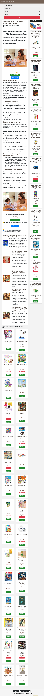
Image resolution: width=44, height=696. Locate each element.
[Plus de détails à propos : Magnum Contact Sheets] (22, 645)
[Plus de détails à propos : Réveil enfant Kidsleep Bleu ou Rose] (22, 528)
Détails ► (8, 348)
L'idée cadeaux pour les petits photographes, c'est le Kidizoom (35, 160)
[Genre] (22, 5)
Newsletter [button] (16, 691)
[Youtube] (29, 691)
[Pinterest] (26, 691)
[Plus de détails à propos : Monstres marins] (8, 600)
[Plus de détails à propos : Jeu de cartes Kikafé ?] (8, 504)
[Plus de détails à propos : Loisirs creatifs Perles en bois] (8, 430)
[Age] (22, 11)
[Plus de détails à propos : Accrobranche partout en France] (22, 406)
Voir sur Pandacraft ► (15, 74)
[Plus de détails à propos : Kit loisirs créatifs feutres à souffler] (8, 334)
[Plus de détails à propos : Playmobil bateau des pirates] (22, 430)
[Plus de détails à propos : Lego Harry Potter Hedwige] (22, 576)
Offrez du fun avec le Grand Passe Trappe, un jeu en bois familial (35, 284)
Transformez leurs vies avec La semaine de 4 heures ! (36, 262)
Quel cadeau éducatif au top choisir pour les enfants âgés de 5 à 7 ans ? (19, 309)
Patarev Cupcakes (8, 534)
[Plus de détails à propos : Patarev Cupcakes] (8, 528)
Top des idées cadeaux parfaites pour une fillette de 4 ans (19, 272)
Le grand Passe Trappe (36, 295)
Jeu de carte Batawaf (8, 559)
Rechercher (22, 17)
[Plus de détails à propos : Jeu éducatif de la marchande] (22, 479)
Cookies (30, 693)
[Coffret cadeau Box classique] (36, 24)
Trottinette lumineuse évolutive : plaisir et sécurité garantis (35, 211)
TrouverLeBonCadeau (7, 2)
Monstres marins (8, 606)
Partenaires (27, 693)
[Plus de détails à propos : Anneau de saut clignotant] (8, 406)
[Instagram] (23, 691)
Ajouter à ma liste (15, 77)
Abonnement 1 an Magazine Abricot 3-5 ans (8, 583)
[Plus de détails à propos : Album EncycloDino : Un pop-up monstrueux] (22, 622)
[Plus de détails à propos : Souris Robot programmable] (8, 383)
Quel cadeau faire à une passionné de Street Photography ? (35, 62)
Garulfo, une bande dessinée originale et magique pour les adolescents (36, 86)
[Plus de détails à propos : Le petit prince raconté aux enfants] (22, 553)
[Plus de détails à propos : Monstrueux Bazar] (22, 600)
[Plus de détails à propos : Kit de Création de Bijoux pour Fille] (8, 358)
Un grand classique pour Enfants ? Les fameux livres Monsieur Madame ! (36, 135)
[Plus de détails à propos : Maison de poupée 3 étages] (22, 504)
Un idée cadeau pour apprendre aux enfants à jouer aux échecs (36, 187)
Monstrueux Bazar (22, 606)
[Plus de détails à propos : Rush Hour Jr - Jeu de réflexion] (22, 358)
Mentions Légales (18, 693)
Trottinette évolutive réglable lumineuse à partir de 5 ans (22, 341)
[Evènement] (22, 8)
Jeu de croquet (22, 461)
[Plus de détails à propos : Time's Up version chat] (22, 383)
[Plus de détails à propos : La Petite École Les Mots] (8, 479)
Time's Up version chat (22, 389)
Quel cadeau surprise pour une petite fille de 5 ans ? (19, 251)
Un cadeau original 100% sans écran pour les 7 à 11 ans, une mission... (35, 237)
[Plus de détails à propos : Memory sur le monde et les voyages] (8, 455)
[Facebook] (21, 691)
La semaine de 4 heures (35, 273)
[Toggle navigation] (41, 2)
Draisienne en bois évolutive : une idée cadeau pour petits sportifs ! (36, 35)
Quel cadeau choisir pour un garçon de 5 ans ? (19, 289)
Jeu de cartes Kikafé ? (8, 510)
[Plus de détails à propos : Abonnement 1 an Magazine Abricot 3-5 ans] (8, 576)
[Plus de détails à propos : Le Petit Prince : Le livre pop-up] (22, 669)
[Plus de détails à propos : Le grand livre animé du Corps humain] (8, 669)
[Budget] (22, 14)
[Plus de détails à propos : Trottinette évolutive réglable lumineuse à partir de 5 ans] (22, 334)
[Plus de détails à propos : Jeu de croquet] (22, 455)
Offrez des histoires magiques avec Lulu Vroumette (36, 111)
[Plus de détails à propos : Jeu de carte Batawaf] (8, 553)
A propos (13, 693)
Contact (23, 693)
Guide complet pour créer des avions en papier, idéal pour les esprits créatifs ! (14, 236)
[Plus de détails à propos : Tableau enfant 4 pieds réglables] (8, 645)
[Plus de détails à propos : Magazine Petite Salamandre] (8, 622)
